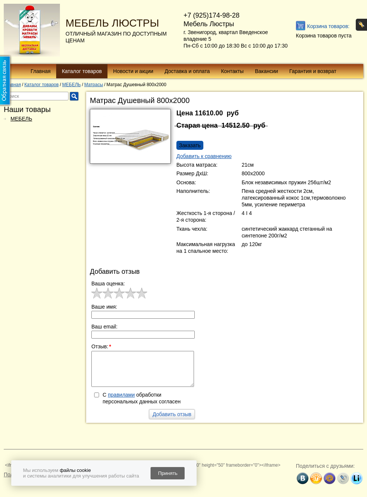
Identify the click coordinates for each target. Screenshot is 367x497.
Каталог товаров (82, 71)
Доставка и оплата (187, 71)
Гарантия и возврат (312, 71)
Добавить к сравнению (203, 156)
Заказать (190, 145)
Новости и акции (133, 71)
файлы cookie (75, 470)
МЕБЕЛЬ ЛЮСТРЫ (112, 23)
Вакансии (266, 71)
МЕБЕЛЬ (21, 119)
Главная (41, 71)
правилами (121, 395)
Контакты (232, 71)
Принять (168, 473)
